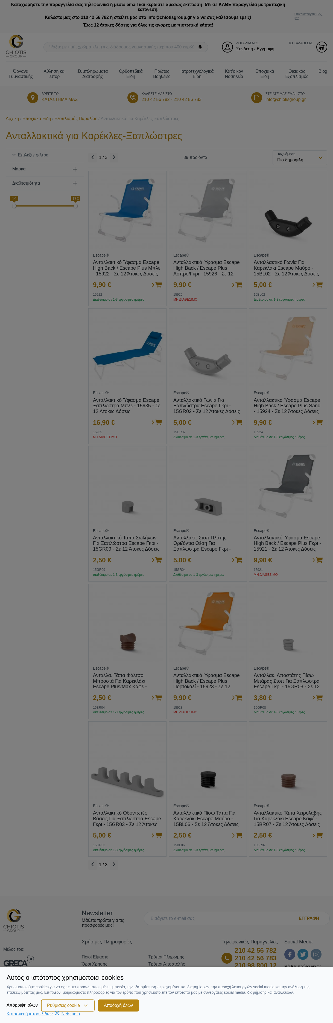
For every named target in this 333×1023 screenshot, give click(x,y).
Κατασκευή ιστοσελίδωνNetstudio (43, 1014)
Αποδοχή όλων (118, 1005)
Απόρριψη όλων (22, 1005)
